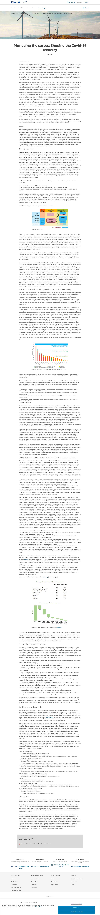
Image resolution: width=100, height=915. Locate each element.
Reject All (76, 908)
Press (52, 879)
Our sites (80, 2)
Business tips (54, 882)
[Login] (86, 2)
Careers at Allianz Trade (77, 879)
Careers (50, 8)
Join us (72, 884)
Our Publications (35, 879)
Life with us (74, 882)
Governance (14, 884)
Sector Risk (33, 884)
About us (13, 879)
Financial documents (16, 890)
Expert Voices (54, 884)
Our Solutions (21, 8)
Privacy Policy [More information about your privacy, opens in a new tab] (38, 907)
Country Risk (34, 882)
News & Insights (42, 8)
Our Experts (34, 887)
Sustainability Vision (16, 887)
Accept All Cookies (76, 912)
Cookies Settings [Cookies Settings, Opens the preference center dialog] (76, 904)
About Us (13, 8)
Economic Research (31, 8)
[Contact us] (71, 2)
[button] (86, 8)
